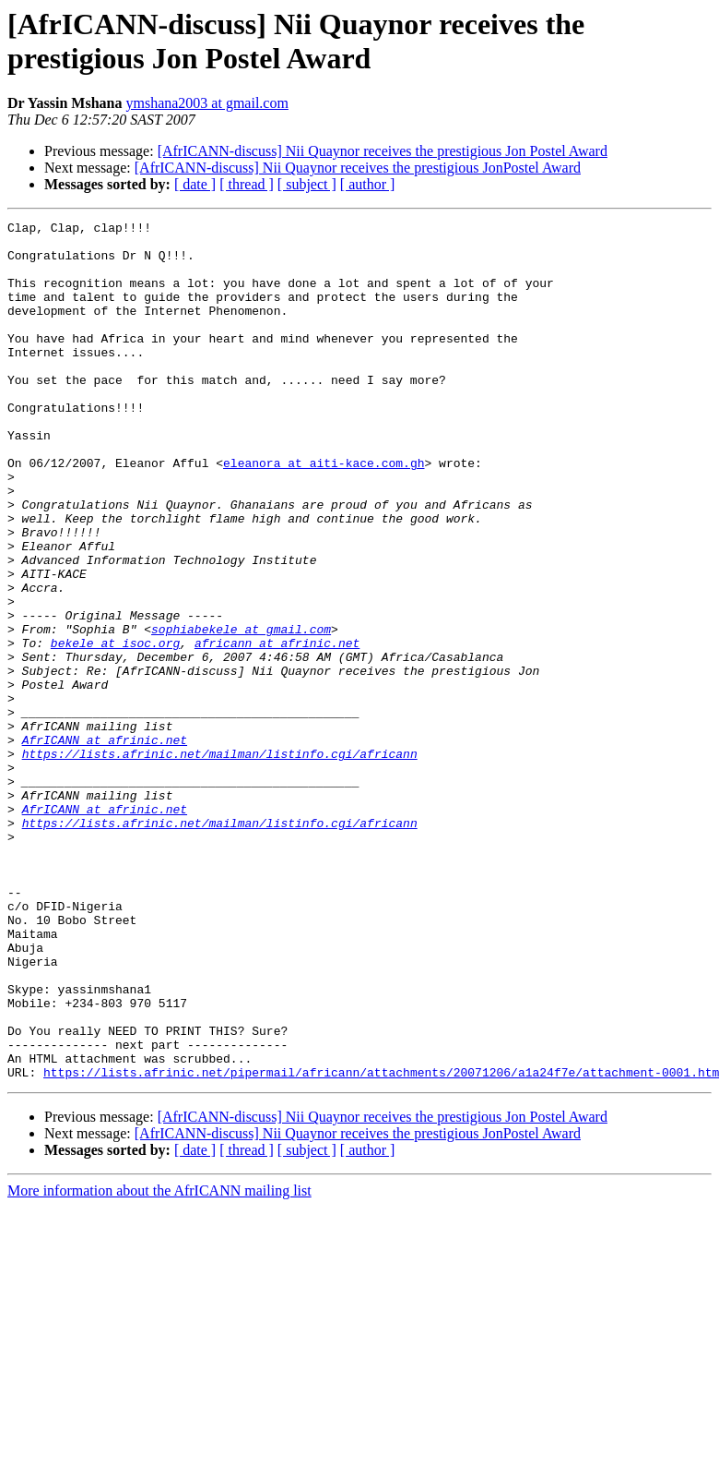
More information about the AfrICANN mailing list (159, 1362)
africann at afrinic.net (277, 728)
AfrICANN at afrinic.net (104, 844)
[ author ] (367, 184)
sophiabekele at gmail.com (241, 711)
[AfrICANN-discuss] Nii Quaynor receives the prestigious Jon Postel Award (382, 151)
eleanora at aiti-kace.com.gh (323, 512)
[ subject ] (306, 184)
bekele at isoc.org (115, 728)
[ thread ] (246, 184)
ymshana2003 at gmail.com (206, 103)
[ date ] (195, 184)
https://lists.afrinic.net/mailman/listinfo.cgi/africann (220, 861)
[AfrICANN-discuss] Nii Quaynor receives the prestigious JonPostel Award (358, 167)
